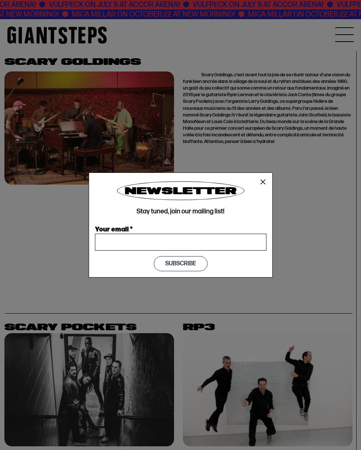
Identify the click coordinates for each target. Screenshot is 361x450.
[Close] (263, 182)
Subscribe (180, 263)
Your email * (114, 228)
